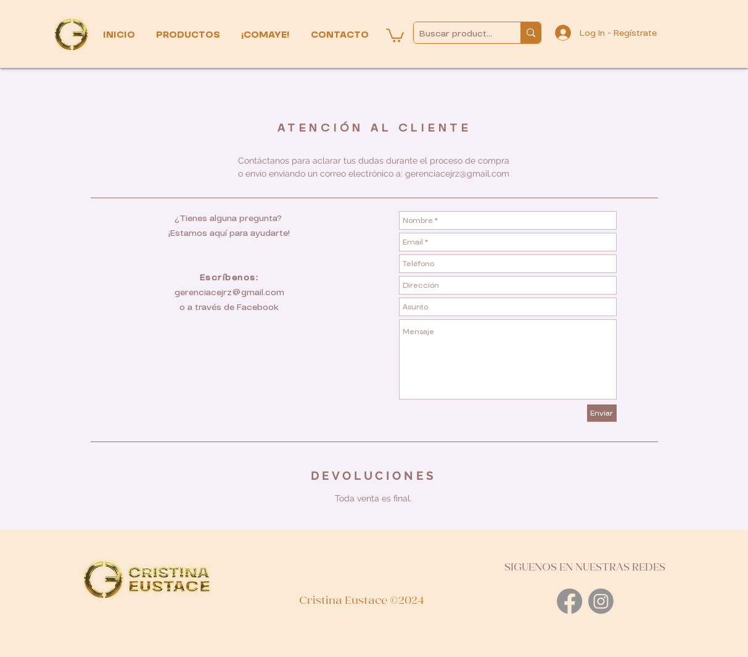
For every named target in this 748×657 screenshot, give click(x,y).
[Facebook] (569, 601)
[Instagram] (601, 601)
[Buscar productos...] (457, 33)
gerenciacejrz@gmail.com (457, 173)
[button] (189, 35)
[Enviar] (602, 413)
